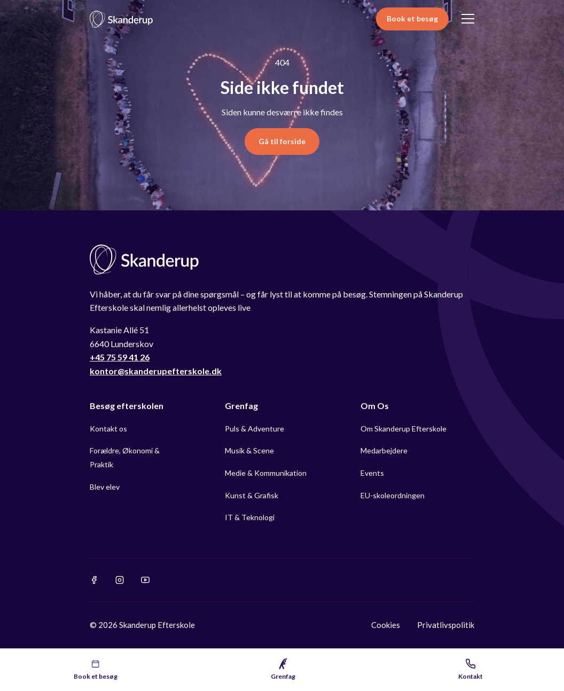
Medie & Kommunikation (266, 472)
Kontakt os (108, 428)
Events (372, 472)
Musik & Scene (249, 450)
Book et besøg (412, 18)
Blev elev (105, 486)
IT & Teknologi (250, 517)
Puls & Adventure (254, 428)
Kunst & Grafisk (251, 495)
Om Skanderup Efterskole (403, 428)
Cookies (385, 625)
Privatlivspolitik (445, 625)
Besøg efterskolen (126, 406)
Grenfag (241, 406)
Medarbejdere (384, 450)
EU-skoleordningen (393, 495)
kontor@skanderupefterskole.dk (156, 371)
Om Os (375, 406)
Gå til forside (282, 141)
